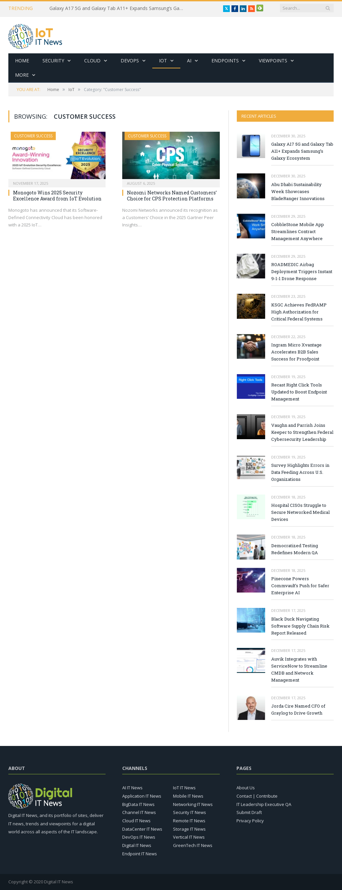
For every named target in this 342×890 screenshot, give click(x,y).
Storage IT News (189, 829)
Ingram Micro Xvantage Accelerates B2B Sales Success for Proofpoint (296, 352)
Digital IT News (136, 845)
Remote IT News (189, 821)
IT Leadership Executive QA (263, 804)
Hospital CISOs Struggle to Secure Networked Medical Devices (300, 512)
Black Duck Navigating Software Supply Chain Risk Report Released (300, 626)
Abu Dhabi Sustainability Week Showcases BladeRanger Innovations (298, 191)
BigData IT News (138, 804)
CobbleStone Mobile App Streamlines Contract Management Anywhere (297, 231)
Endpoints (225, 60)
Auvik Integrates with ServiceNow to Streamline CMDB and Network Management (299, 669)
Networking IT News (193, 804)
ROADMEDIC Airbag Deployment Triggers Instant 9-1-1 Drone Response (301, 271)
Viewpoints (273, 60)
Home (22, 60)
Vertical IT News (189, 837)
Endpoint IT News (139, 854)
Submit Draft (249, 812)
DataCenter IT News (142, 829)
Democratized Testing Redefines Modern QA (294, 549)
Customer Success (33, 136)
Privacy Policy (250, 821)
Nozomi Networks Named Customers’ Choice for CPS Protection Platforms (172, 195)
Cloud (92, 60)
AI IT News (132, 788)
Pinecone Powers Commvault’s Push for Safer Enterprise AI (300, 586)
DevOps (130, 60)
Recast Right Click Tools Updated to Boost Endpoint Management (299, 392)
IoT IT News (184, 788)
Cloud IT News (136, 821)
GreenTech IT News (192, 845)
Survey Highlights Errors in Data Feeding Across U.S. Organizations (300, 472)
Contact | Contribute (257, 796)
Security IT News (189, 812)
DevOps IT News (138, 837)
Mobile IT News (188, 796)
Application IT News (141, 796)
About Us (245, 788)
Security (53, 60)
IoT (163, 60)
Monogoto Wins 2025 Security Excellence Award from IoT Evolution (57, 195)
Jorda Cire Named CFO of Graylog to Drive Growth (298, 709)
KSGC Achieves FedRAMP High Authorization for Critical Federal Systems (299, 312)
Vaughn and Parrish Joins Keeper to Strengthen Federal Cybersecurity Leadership (302, 432)
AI (189, 60)
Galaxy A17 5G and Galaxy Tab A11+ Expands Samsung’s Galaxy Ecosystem (117, 8)
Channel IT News (139, 812)
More (22, 75)
